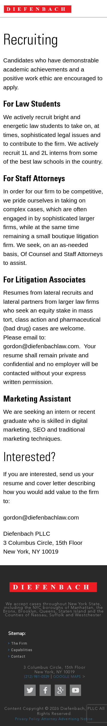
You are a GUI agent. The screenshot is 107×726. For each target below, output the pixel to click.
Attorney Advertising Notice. (67, 719)
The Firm (19, 643)
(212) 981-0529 (36, 677)
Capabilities (21, 650)
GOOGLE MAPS (67, 677)
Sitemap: (17, 634)
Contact (18, 657)
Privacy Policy (27, 719)
